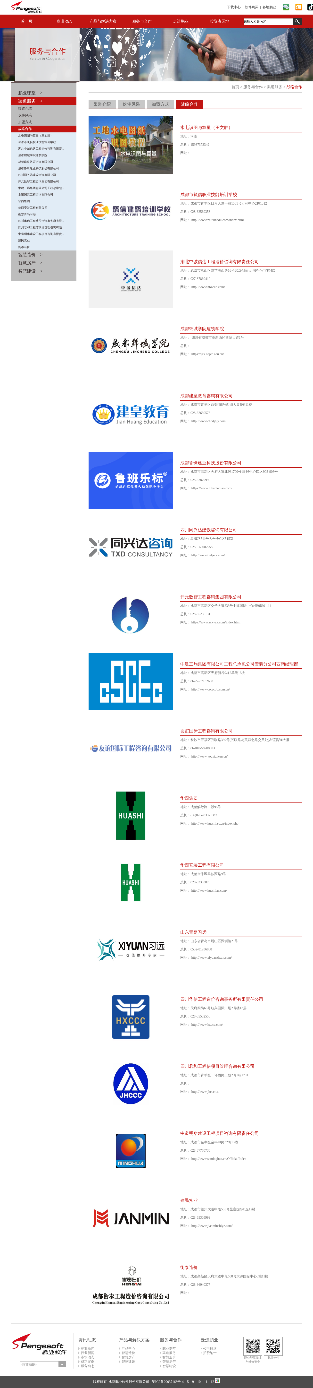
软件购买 (251, 7)
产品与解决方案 (103, 21)
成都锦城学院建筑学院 (32, 155)
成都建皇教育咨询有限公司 (35, 162)
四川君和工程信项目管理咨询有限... (41, 227)
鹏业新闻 (87, 1348)
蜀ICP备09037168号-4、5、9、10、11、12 (182, 1382)
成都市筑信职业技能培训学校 (37, 142)
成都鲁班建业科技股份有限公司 (38, 168)
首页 (235, 87)
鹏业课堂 (169, 1348)
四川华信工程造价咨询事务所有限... (41, 221)
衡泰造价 (24, 247)
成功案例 (87, 1361)
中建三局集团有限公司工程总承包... (41, 188)
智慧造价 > (30, 254)
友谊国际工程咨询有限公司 (35, 194)
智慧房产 (128, 1357)
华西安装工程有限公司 (32, 207)
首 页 (27, 21)
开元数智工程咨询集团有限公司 (38, 181)
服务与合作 (142, 21)
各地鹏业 (269, 7)
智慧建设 (128, 1361)
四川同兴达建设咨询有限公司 (37, 175)
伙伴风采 (25, 115)
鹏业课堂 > (30, 92)
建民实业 (24, 240)
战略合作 (25, 129)
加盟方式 (25, 122)
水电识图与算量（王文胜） (35, 135)
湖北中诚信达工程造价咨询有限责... (41, 148)
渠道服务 (274, 87)
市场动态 (87, 1357)
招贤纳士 (210, 1353)
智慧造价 (128, 1353)
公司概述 (210, 1348)
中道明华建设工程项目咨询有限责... (41, 234)
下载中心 (234, 7)
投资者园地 (219, 21)
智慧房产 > (30, 262)
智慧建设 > (30, 271)
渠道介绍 (25, 108)
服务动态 (87, 1366)
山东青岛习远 (27, 214)
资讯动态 (64, 21)
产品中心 (128, 1348)
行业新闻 (87, 1353)
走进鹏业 (181, 21)
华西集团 (24, 201)
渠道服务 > (30, 101)
